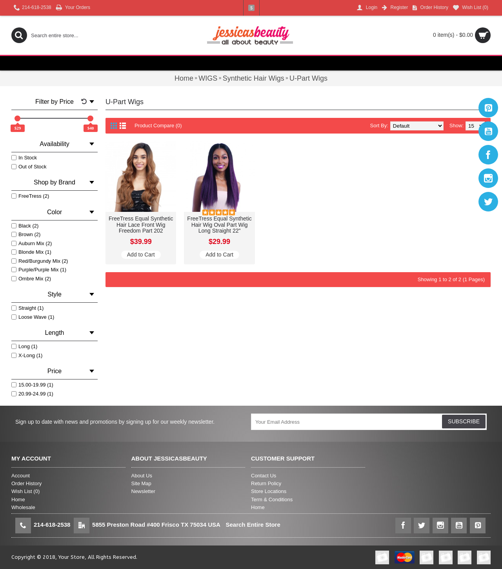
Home (18, 499)
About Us (141, 476)
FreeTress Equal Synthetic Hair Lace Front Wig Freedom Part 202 (141, 224)
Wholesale (23, 507)
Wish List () (25, 491)
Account (20, 476)
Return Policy (266, 483)
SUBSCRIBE (464, 421)
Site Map (141, 483)
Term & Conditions (272, 499)
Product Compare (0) (158, 125)
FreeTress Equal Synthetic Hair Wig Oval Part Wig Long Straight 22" (219, 224)
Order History (26, 483)
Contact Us (263, 476)
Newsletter (143, 491)
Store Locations (268, 491)
